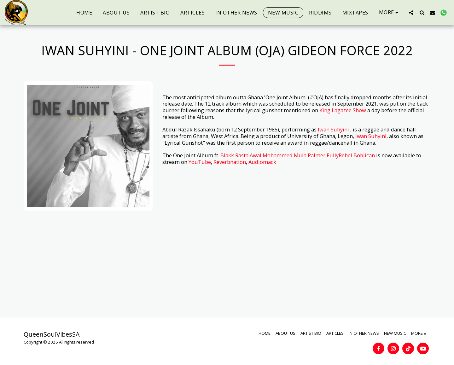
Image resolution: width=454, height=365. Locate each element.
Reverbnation (229, 161)
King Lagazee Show (342, 110)
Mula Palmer (309, 155)
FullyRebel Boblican (351, 155)
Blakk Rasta (234, 155)
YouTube (200, 161)
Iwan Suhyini (333, 129)
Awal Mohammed (271, 155)
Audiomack (262, 161)
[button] (411, 12)
